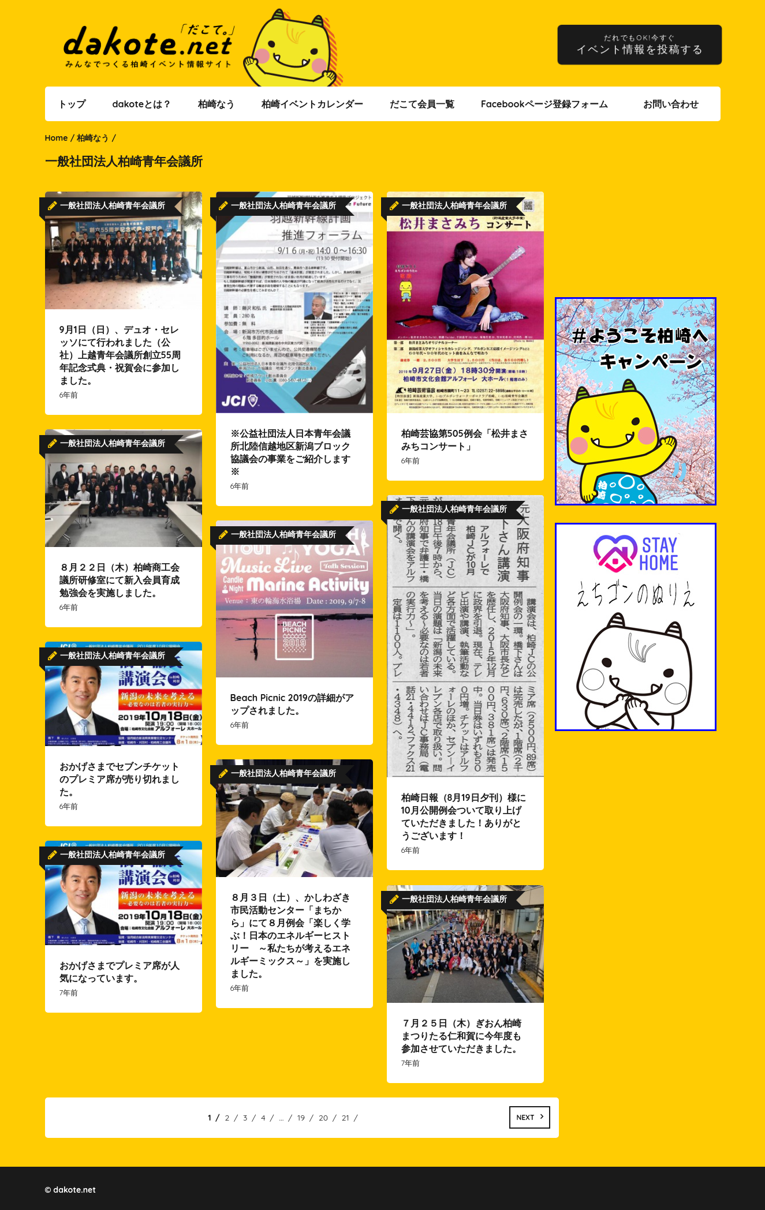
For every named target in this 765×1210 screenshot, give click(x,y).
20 (323, 1117)
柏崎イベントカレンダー (312, 104)
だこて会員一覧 (422, 104)
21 (345, 1117)
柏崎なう (216, 104)
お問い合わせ (671, 104)
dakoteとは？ (141, 104)
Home (56, 138)
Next (525, 1117)
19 (301, 1117)
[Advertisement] (637, 216)
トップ (71, 104)
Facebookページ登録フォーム (544, 104)
